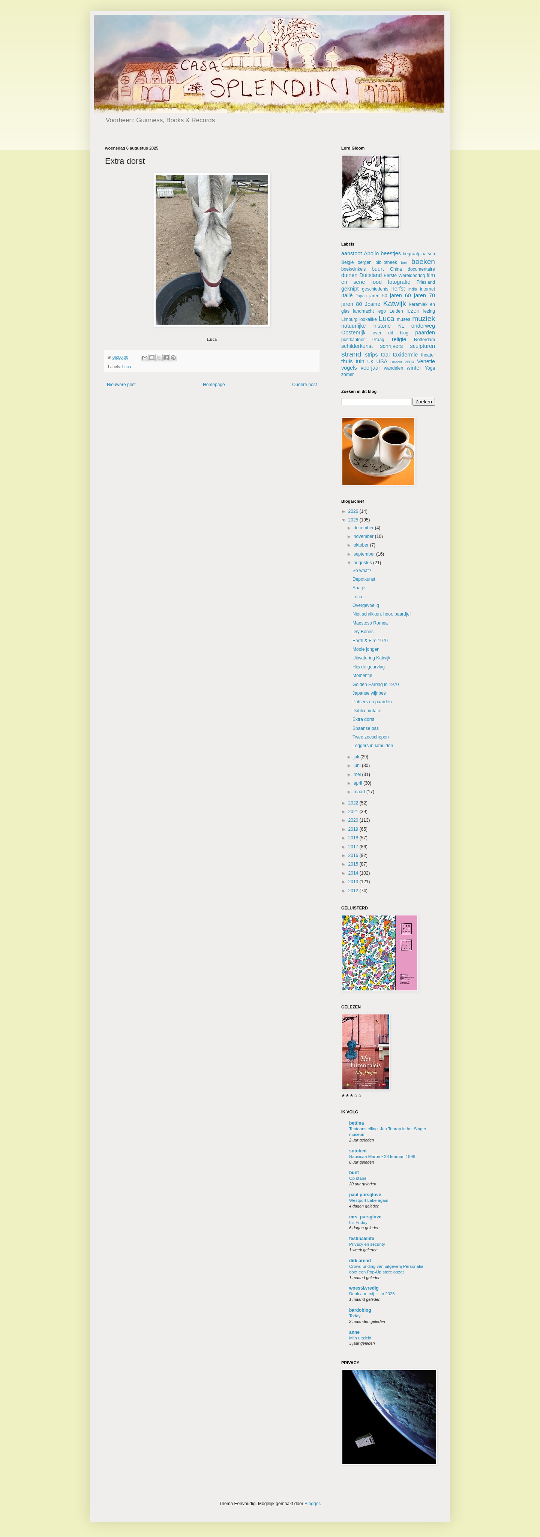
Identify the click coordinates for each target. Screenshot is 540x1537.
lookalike (368, 319)
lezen (412, 311)
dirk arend (360, 1260)
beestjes (391, 253)
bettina (356, 1123)
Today (354, 1316)
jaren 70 (424, 295)
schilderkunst (357, 346)
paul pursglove (365, 1194)
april (358, 783)
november (364, 536)
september (365, 554)
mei (358, 774)
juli (357, 757)
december (364, 527)
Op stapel (358, 1178)
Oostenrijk (353, 333)
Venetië (426, 361)
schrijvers (391, 346)
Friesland (426, 282)
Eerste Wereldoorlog (404, 275)
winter (414, 368)
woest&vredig (364, 1288)
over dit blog (390, 333)
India (412, 289)
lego (381, 311)
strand (351, 354)
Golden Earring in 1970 (375, 684)
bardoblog (360, 1310)
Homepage (214, 384)
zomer (347, 374)
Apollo (371, 253)
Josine (373, 304)
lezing (429, 311)
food (376, 282)
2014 (354, 873)
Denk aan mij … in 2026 (372, 1293)
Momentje (362, 675)
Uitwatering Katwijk (371, 658)
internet (427, 289)
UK (371, 361)
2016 (354, 855)
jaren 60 (400, 295)
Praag (378, 339)
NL (401, 326)
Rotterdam (424, 339)
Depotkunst (363, 579)
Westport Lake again (368, 1200)
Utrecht (396, 362)
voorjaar (370, 368)
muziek (423, 318)
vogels (349, 368)
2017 (354, 846)
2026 (354, 511)
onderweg (423, 326)
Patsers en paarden (372, 701)
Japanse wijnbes (369, 693)
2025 (354, 520)
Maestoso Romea (370, 623)
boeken (423, 261)
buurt (378, 269)
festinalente (361, 1238)
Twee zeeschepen (370, 737)
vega (409, 361)
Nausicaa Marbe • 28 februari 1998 (382, 1156)
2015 (354, 864)
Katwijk (394, 303)
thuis (346, 361)
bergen (365, 262)
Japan (361, 296)
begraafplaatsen (419, 253)
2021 (354, 811)
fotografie (399, 282)
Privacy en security (367, 1244)
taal (385, 355)
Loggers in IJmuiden (372, 745)
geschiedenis (375, 289)
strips (371, 355)
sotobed (358, 1150)
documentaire (421, 269)
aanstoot (351, 253)
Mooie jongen (366, 649)
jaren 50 (378, 295)
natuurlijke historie (366, 326)
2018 (354, 837)
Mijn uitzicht (360, 1338)
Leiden (396, 311)
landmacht (363, 311)
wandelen (393, 368)
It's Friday (358, 1222)
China (396, 269)
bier (404, 262)
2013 (354, 881)
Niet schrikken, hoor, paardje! (381, 614)
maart (360, 791)
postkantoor (353, 339)
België (347, 262)
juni (358, 765)
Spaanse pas (365, 728)
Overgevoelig (365, 605)
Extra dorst (363, 719)
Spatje (358, 587)
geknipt (349, 289)
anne (354, 1332)
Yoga (430, 368)
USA (382, 361)
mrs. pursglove (365, 1216)
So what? (361, 570)
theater (428, 355)
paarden (425, 333)
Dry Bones (363, 631)
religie (399, 339)
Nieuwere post (121, 384)
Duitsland (370, 275)
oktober (362, 545)
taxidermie (405, 355)
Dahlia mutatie (366, 710)
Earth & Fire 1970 (370, 640)
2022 (354, 803)
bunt (354, 1172)
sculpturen (422, 346)
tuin (360, 361)
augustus (363, 562)
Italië (346, 295)
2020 (354, 820)
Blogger (312, 1503)
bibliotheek (386, 262)
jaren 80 (351, 304)
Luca (126, 366)
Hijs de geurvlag (368, 667)
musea (403, 319)
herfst (398, 289)
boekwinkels (353, 269)
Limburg (349, 319)
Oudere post (304, 384)
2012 (354, 890)
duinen (349, 275)
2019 (354, 829)
